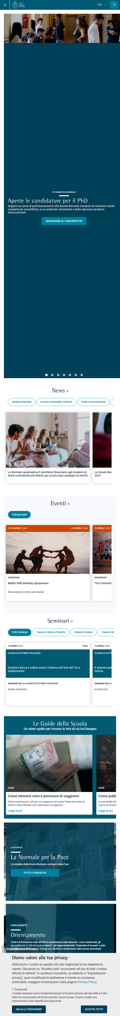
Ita (100, 4)
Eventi (60, 504)
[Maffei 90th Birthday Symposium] (48, 561)
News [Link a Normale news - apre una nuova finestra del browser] (60, 391)
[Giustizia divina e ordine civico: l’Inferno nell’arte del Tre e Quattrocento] (48, 672)
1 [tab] (46, 375)
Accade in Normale (21, 401)
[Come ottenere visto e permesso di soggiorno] (49, 773)
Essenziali (21, 989)
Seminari (60, 620)
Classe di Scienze (83, 630)
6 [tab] (76, 375)
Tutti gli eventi (19, 514)
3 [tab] (58, 375)
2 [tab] (52, 375)
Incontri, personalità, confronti (56, 401)
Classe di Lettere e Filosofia (51, 630)
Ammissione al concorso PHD (64, 221)
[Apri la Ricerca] (114, 5)
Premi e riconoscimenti (93, 401)
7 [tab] (82, 375)
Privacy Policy (87, 982)
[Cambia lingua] (105, 5)
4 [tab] (64, 375)
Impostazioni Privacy (21, 949)
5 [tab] (70, 375)
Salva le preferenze (29, 1009)
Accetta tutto (94, 1009)
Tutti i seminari (19, 630)
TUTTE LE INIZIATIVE (35, 871)
